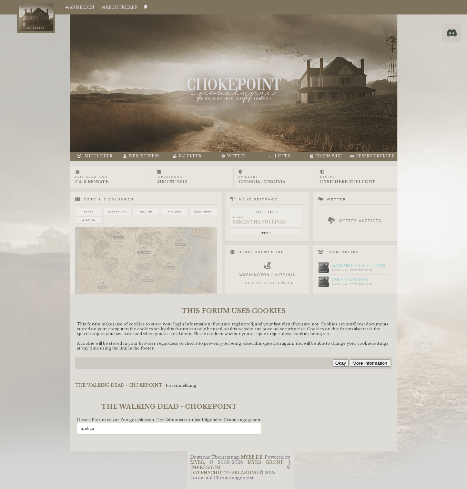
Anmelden (82, 7)
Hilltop (146, 211)
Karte (88, 211)
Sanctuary (203, 211)
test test (266, 212)
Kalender (187, 156)
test (266, 233)
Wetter (234, 156)
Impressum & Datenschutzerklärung (240, 470)
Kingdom (175, 211)
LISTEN (280, 156)
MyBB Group (265, 462)
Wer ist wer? (141, 156)
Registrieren (122, 7)
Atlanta (88, 220)
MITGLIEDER (94, 156)
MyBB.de (252, 457)
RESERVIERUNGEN (372, 156)
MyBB (197, 462)
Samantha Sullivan (259, 222)
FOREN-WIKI (326, 156)
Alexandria (117, 211)
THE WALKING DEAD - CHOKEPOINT (119, 385)
